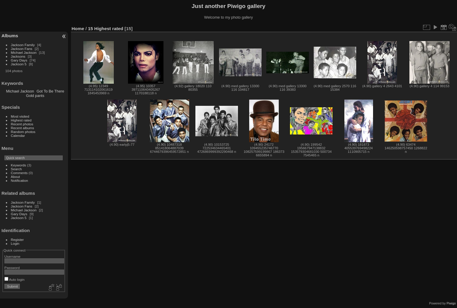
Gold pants (35, 95)
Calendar (18, 135)
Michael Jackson (24, 52)
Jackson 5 (19, 64)
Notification (19, 180)
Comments (19, 173)
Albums (9, 35)
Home (78, 28)
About (15, 177)
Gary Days (19, 60)
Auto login (14, 279)
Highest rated (21, 120)
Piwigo (451, 303)
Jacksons (18, 56)
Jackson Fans (22, 49)
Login (15, 243)
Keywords (18, 165)
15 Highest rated (106, 28)
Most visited (20, 116)
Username (12, 256)
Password (12, 268)
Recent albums (22, 128)
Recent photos (22, 124)
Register (17, 239)
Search (16, 169)
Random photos (23, 132)
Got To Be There (50, 91)
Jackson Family (23, 45)
